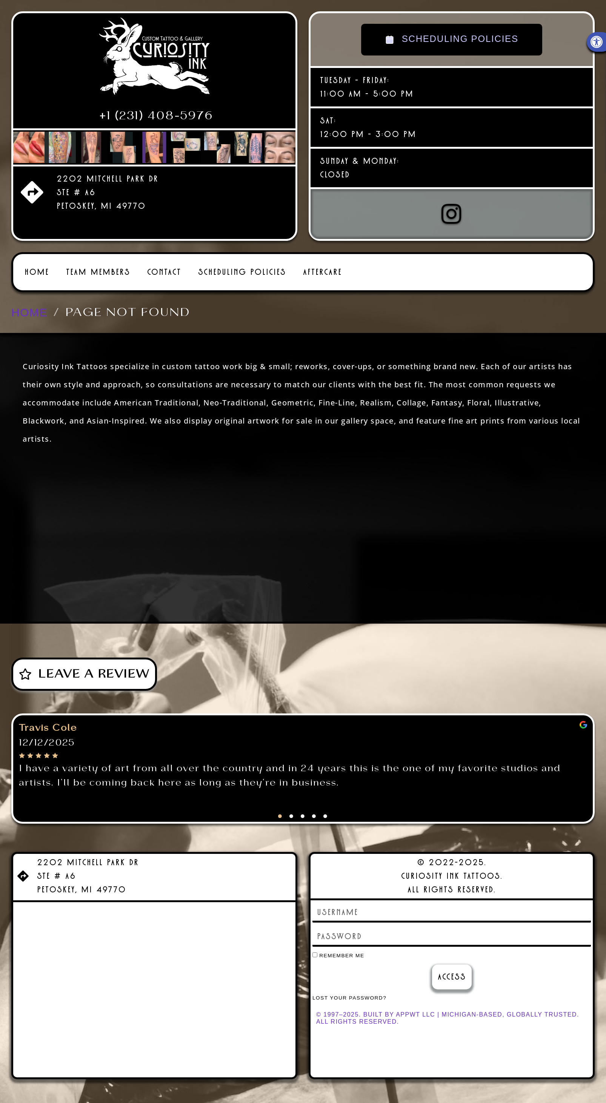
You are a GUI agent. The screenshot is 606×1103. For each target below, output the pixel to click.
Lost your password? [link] (349, 993)
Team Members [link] (98, 267)
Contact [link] (164, 267)
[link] (154, 59)
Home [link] (37, 267)
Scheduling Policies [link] (242, 267)
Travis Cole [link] (48, 723)
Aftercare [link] (322, 267)
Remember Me (338, 951)
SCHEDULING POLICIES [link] (452, 39)
